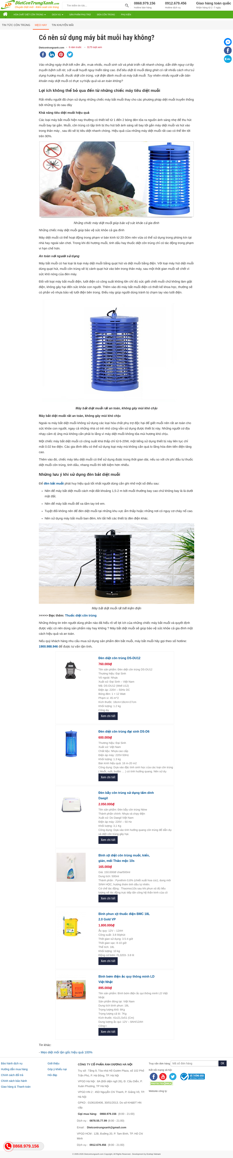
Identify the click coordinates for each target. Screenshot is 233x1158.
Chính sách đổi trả (12, 1075)
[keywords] (93, 5)
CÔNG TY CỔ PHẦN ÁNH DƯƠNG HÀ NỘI (105, 1064)
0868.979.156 (108, 1113)
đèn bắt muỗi (54, 483)
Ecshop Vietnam (154, 1154)
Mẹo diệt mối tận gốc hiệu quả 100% (66, 1052)
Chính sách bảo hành (14, 1080)
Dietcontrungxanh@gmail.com (106, 1127)
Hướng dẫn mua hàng (14, 1069)
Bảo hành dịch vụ (12, 1063)
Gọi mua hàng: (88, 1113)
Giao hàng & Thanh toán (15, 1086)
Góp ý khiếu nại (57, 1069)
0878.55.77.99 (98, 1120)
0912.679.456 (98, 1144)
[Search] (126, 5)
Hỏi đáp (52, 1075)
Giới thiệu (53, 1063)
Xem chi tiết (108, 716)
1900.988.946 (48, 646)
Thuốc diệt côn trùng (81, 615)
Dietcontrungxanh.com (51, 47)
